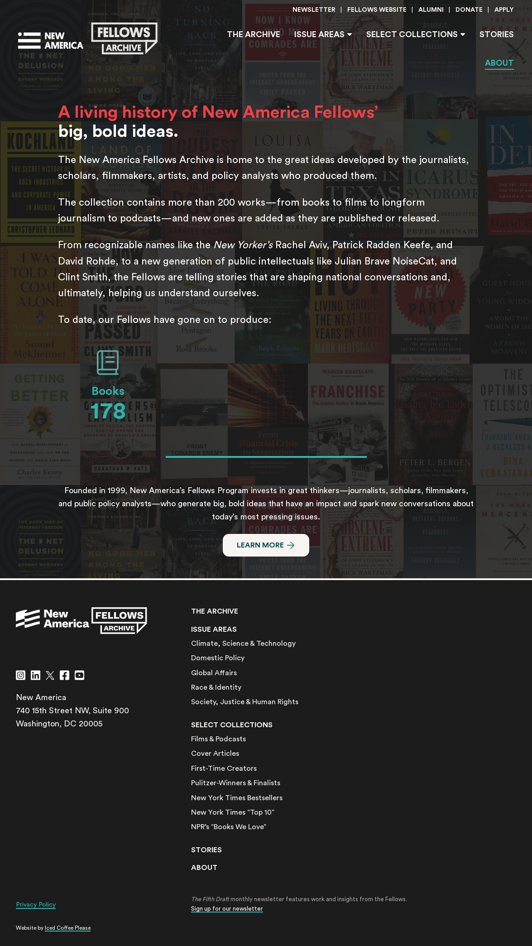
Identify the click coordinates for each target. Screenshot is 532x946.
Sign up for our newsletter (227, 909)
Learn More (260, 545)
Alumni (431, 10)
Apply (504, 10)
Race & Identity (216, 687)
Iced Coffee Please (68, 928)
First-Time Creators (224, 768)
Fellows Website (377, 10)
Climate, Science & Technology (243, 643)
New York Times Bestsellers (237, 798)
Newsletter (313, 10)
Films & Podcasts (218, 739)
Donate (469, 10)
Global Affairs (214, 673)
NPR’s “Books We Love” (228, 827)
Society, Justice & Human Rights (244, 702)
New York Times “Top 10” (232, 812)
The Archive (253, 34)
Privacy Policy (36, 905)
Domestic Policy (217, 658)
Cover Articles (215, 753)
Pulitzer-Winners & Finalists (235, 783)
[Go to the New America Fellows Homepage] (88, 38)
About (499, 63)
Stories (496, 34)
